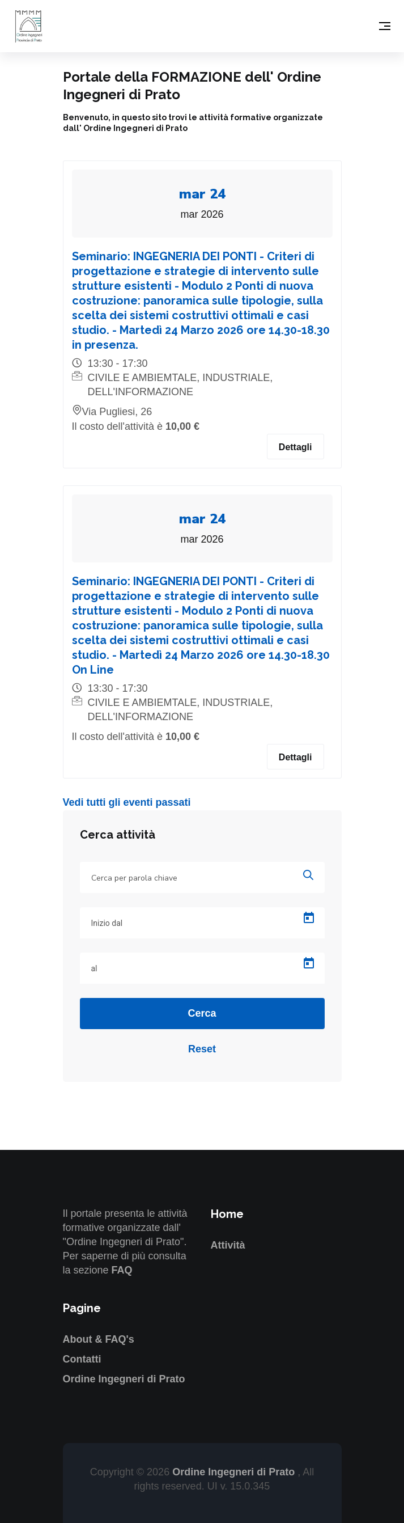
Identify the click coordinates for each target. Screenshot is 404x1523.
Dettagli (295, 447)
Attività (228, 1245)
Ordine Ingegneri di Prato (124, 1379)
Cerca (202, 1013)
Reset (202, 1049)
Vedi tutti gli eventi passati (127, 802)
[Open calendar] (309, 918)
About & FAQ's (98, 1339)
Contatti (82, 1359)
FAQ (122, 1270)
